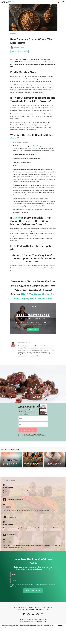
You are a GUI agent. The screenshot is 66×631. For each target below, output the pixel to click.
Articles (37, 607)
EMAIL (14, 580)
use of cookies (13, 627)
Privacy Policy (43, 619)
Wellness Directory (42, 609)
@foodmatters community (15, 499)
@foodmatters (10, 480)
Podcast (30, 607)
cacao (15, 114)
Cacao (12, 59)
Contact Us (20, 609)
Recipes (23, 607)
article (13, 33)
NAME (14, 574)
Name (20, 418)
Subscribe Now (33, 590)
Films (43, 607)
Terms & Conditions (32, 619)
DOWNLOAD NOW (28, 430)
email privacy (38, 435)
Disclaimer (22, 619)
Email (20, 424)
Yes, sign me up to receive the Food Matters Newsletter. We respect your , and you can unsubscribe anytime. (34, 436)
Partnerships (30, 609)
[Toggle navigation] (63, 2)
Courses (17, 607)
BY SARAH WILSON (24, 342)
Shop (49, 607)
